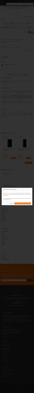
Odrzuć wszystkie (18, 203)
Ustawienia (12, 203)
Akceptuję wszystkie (26, 203)
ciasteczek (8, 193)
